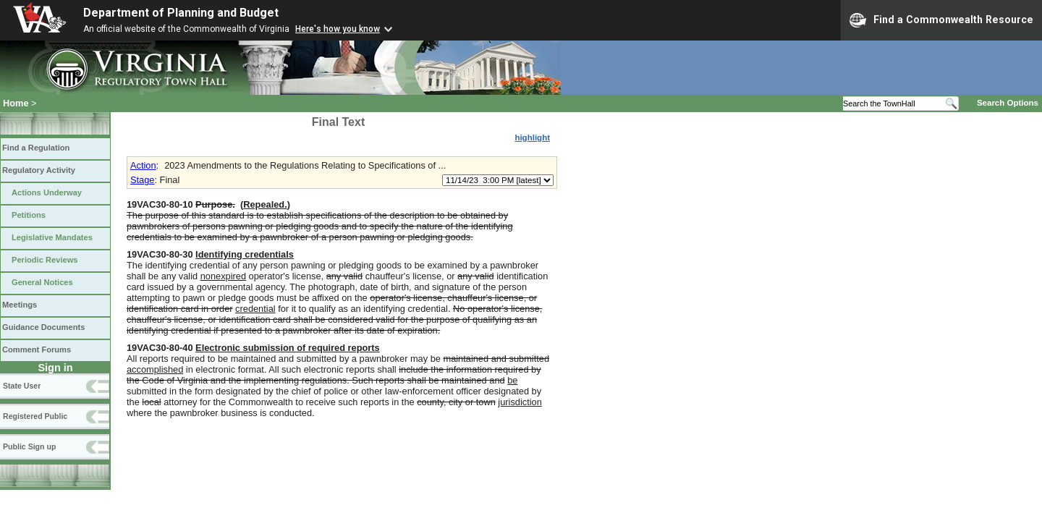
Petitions (29, 215)
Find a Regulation (35, 147)
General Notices (42, 282)
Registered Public (35, 416)
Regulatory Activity (38, 170)
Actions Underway (47, 192)
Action (143, 165)
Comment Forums (36, 349)
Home (16, 103)
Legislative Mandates (52, 237)
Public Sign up (29, 446)
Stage (142, 179)
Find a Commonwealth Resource (941, 20)
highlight (532, 137)
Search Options (1007, 102)
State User (22, 385)
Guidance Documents (43, 327)
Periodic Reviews (45, 259)
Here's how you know (337, 29)
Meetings (19, 304)
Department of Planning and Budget (181, 13)
